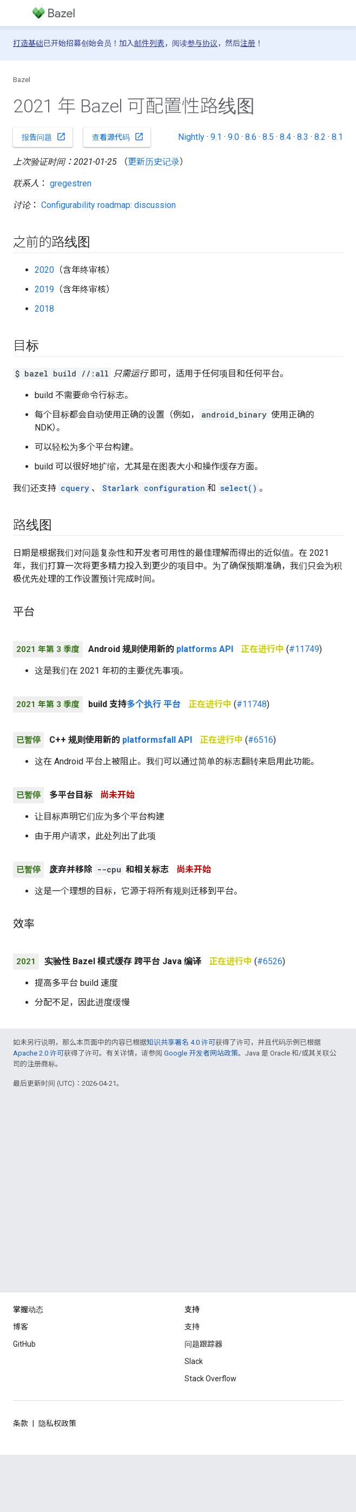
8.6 (250, 137)
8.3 (302, 137)
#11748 (251, 704)
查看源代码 (118, 137)
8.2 (320, 137)
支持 (192, 1326)
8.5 (268, 137)
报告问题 (44, 137)
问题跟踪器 (203, 1344)
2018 (44, 309)
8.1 (337, 137)
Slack (193, 1361)
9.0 (233, 137)
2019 (44, 289)
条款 (20, 1423)
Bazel (21, 80)
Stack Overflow (210, 1378)
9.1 (216, 137)
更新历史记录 (154, 162)
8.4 (285, 137)
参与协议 (202, 43)
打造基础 (28, 43)
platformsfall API (157, 740)
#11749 (304, 649)
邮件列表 (149, 43)
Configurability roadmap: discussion (108, 205)
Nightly (191, 137)
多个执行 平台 (154, 704)
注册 (247, 43)
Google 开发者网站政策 (201, 1053)
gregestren (70, 183)
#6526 (269, 961)
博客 (20, 1326)
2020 (44, 270)
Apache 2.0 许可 (38, 1053)
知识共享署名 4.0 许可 (181, 1042)
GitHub (24, 1344)
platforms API (204, 649)
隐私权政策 (57, 1423)
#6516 (260, 740)
